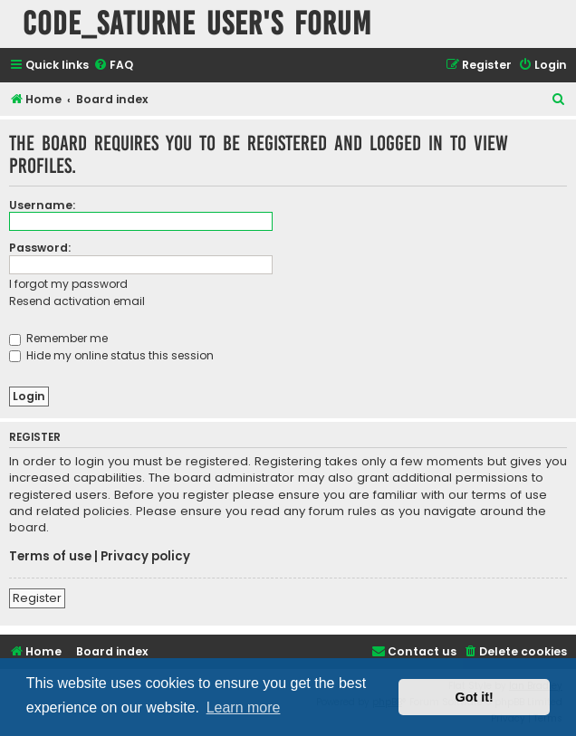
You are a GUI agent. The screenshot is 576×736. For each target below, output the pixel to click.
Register (37, 598)
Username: (42, 205)
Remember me (58, 338)
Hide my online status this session (111, 355)
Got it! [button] (475, 697)
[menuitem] (113, 65)
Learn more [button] (243, 707)
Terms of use (50, 557)
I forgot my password (68, 284)
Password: (40, 247)
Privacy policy (145, 557)
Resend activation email (77, 301)
